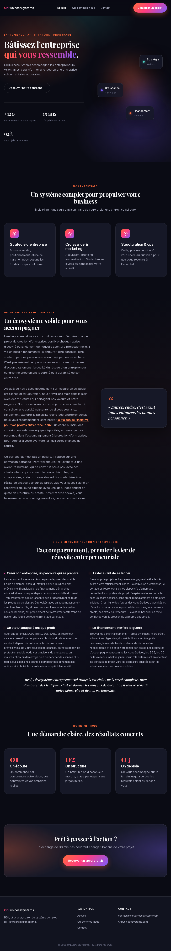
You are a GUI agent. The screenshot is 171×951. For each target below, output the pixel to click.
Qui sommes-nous (83, 7)
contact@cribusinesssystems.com (138, 915)
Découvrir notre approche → (27, 88)
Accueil (62, 7)
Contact (105, 7)
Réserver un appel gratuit (85, 860)
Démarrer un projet (150, 7)
